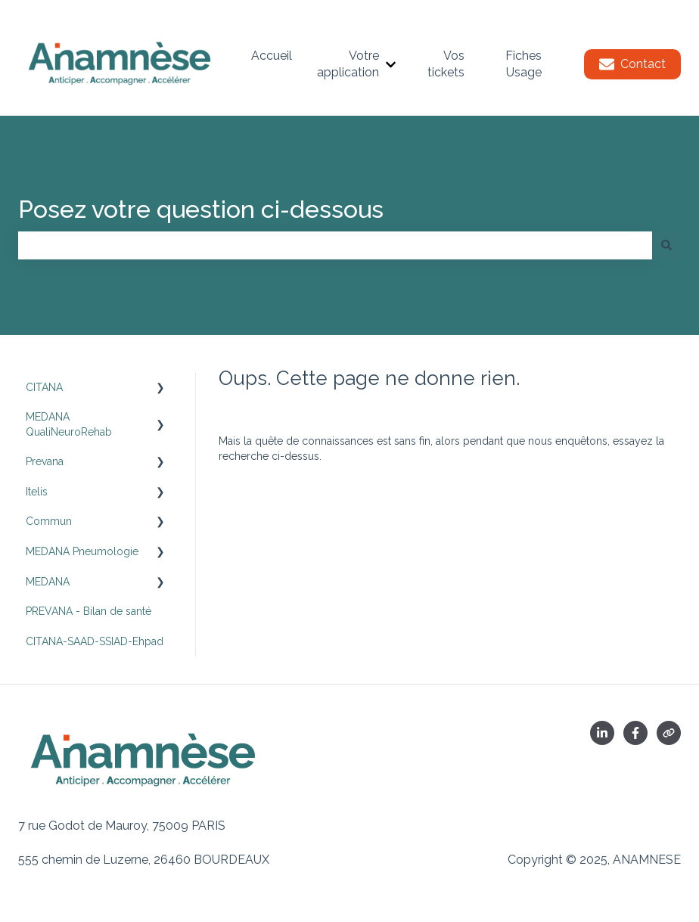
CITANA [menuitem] (44, 387)
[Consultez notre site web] (669, 733)
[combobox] (335, 245)
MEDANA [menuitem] (48, 582)
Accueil (271, 55)
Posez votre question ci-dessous (201, 209)
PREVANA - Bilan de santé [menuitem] (88, 611)
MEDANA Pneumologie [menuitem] (82, 551)
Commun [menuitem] (49, 521)
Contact (632, 64)
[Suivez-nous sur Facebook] (635, 733)
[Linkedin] (602, 733)
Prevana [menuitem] (45, 461)
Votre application (348, 63)
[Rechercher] (666, 245)
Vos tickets (445, 63)
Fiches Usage (523, 63)
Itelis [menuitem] (37, 492)
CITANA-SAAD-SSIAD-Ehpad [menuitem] (94, 641)
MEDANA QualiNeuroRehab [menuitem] (69, 424)
